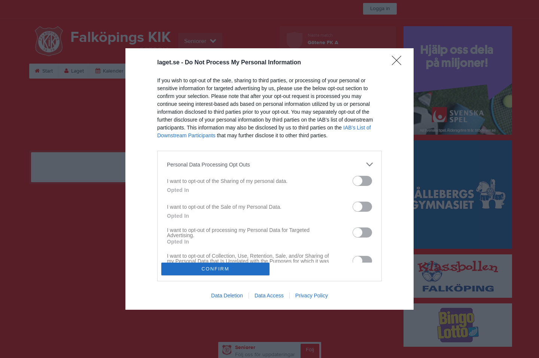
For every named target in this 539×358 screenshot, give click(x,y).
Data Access (269, 296)
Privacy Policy (311, 296)
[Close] (399, 63)
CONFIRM (215, 269)
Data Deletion (227, 296)
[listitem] (269, 164)
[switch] (362, 181)
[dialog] (269, 178)
